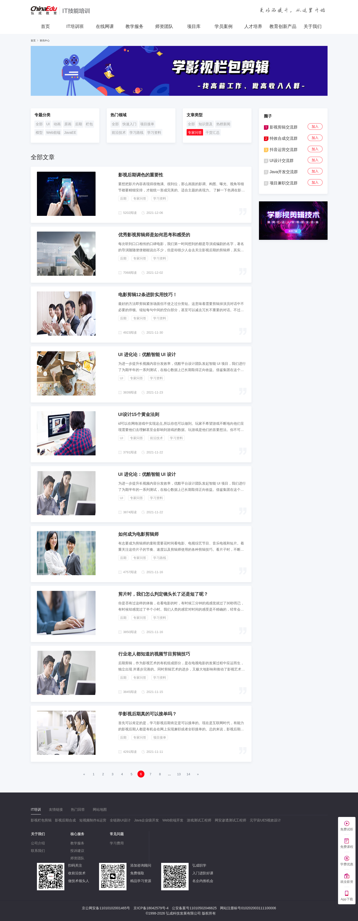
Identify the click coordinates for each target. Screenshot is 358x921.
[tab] (36, 809)
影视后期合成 (65, 820)
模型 (39, 132)
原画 (67, 124)
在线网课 (105, 26)
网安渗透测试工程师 (230, 820)
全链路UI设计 (120, 820)
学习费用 (117, 843)
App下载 (347, 899)
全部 (39, 124)
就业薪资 (346, 882)
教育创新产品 (282, 26)
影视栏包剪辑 (41, 820)
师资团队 (164, 26)
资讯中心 (45, 40)
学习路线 (136, 132)
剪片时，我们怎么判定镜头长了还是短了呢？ (163, 594)
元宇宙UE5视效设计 (265, 820)
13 (179, 774)
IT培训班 (75, 26)
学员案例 (224, 26)
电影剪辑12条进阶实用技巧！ (147, 294)
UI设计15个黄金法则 (138, 414)
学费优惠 (346, 864)
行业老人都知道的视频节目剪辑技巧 (154, 654)
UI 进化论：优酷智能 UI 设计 (147, 354)
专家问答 (195, 132)
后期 (78, 124)
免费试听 (346, 829)
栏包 (89, 124)
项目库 (194, 26)
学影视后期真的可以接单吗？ (147, 713)
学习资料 (154, 132)
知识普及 (206, 124)
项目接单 (147, 124)
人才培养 (253, 26)
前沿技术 (119, 132)
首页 (45, 26)
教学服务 (134, 26)
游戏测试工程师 (199, 820)
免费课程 (346, 847)
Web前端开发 (173, 820)
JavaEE (70, 132)
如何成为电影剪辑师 (138, 534)
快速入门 (129, 124)
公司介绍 (38, 843)
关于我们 (313, 26)
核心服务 (77, 834)
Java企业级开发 (146, 820)
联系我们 (38, 851)
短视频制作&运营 (92, 820)
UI (48, 124)
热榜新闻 (223, 124)
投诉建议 (77, 851)
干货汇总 (213, 132)
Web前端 (53, 132)
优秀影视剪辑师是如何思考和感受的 (154, 234)
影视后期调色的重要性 (140, 174)
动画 (57, 124)
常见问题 (117, 834)
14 (188, 774)
